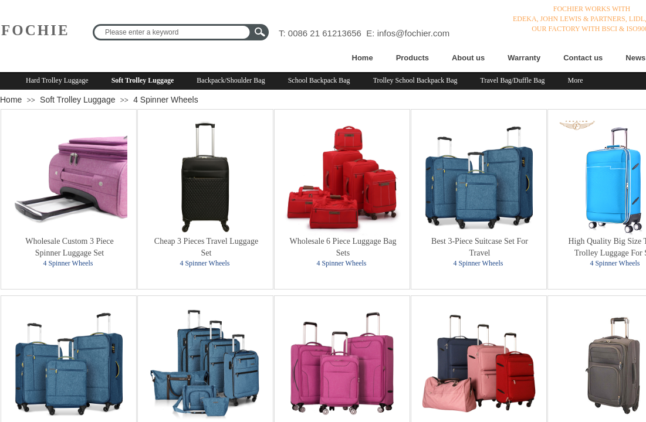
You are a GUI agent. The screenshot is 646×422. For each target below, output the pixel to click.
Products (412, 57)
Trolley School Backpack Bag (415, 80)
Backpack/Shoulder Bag (231, 80)
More (575, 80)
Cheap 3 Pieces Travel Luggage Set (206, 247)
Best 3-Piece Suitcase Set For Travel (479, 247)
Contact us (583, 57)
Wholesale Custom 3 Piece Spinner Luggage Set (69, 247)
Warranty (524, 57)
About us (468, 57)
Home (362, 57)
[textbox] (173, 32)
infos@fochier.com (413, 33)
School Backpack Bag (319, 80)
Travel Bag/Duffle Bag (513, 80)
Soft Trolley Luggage (142, 80)
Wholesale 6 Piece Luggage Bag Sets (343, 247)
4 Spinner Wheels (165, 99)
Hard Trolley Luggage (57, 80)
